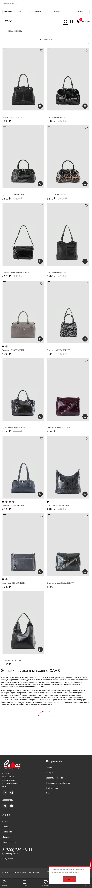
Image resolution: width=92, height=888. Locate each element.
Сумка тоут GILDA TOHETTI (59, 117)
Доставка (50, 790)
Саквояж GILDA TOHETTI (13, 117)
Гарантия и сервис (55, 773)
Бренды (6, 824)
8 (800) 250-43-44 (18, 849)
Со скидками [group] (35, 11)
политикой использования (60, 872)
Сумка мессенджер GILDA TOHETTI (17, 273)
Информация (52, 784)
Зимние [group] (79, 11)
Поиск (5, 882)
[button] (65, 22)
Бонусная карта (10, 841)
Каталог (24, 882)
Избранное (45, 882)
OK (69, 879)
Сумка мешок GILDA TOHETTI (60, 351)
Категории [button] (45, 39)
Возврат (50, 768)
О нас (5, 819)
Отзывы (50, 762)
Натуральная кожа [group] (12, 11)
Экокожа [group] (57, 11)
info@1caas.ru (8, 858)
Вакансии (7, 836)
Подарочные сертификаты (59, 779)
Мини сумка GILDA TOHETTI (14, 584)
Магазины (7, 830)
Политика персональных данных (15, 874)
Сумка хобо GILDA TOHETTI (59, 506)
